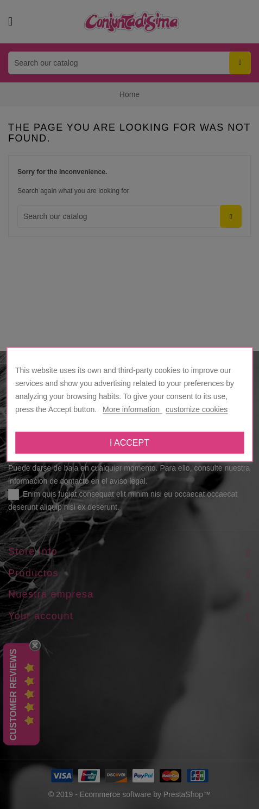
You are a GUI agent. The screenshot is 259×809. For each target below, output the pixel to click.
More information (132, 409)
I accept (129, 442)
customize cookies (197, 409)
